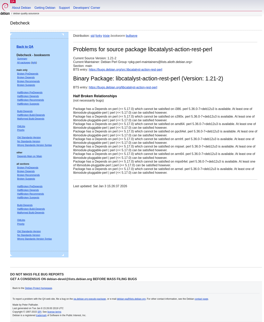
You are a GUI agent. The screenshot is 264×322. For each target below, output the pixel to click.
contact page (201, 299)
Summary (22, 58)
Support (64, 7)
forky (99, 35)
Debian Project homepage (38, 288)
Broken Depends (26, 77)
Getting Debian (44, 7)
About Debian (21, 7)
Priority (20, 130)
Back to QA (24, 46)
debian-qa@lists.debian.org (131, 299)
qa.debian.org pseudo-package (90, 299)
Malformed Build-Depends (30, 118)
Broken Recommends (28, 81)
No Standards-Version (28, 141)
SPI (39, 311)
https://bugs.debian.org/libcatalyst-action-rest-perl (123, 87)
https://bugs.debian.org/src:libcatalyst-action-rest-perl (125, 69)
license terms (54, 311)
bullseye (131, 35)
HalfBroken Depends (28, 96)
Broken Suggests (26, 85)
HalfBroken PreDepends (29, 92)
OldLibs (21, 126)
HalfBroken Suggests (28, 104)
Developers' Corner (86, 7)
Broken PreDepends (27, 73)
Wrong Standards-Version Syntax (34, 145)
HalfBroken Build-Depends (31, 115)
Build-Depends (25, 111)
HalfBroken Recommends (30, 100)
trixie (106, 35)
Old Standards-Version (29, 137)
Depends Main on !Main (29, 156)
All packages (23, 62)
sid (93, 35)
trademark (41, 315)
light (34, 62)
